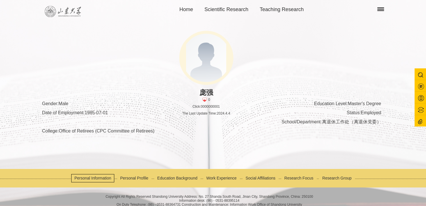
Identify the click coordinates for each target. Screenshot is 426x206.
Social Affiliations (261, 178)
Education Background (177, 178)
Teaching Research (282, 9)
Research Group (337, 178)
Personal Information (92, 178)
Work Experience (221, 178)
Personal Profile (134, 178)
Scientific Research (226, 9)
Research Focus (298, 178)
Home (186, 9)
